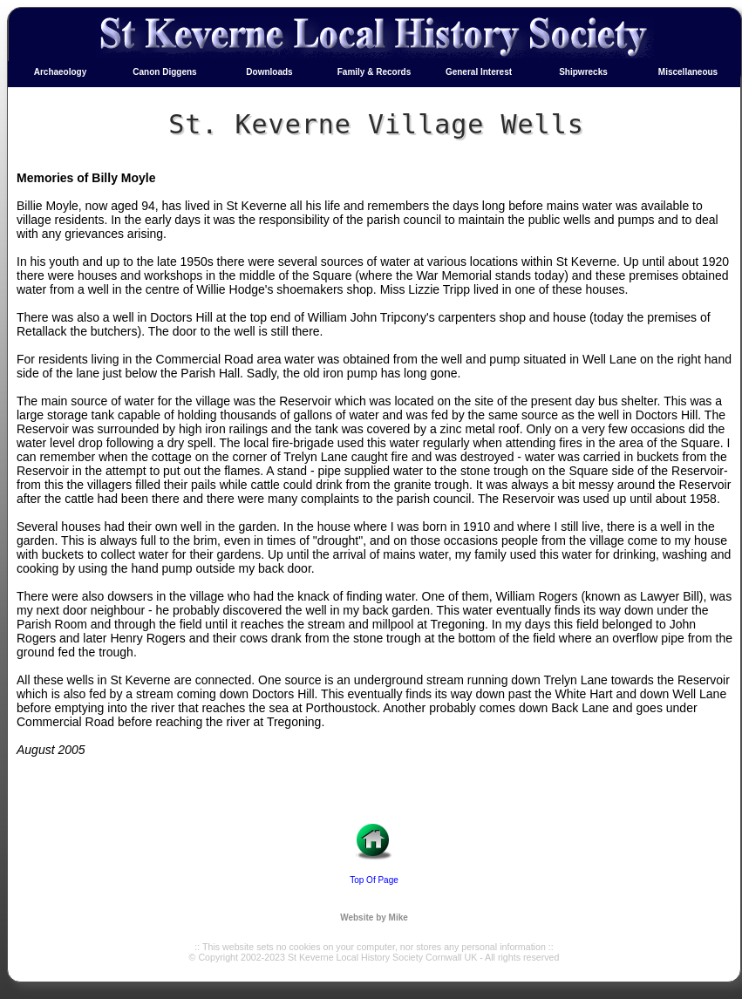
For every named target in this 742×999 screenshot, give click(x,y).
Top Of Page (374, 880)
